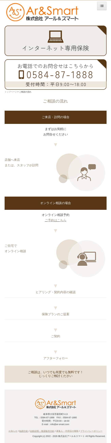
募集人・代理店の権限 (67, 431)
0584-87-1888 (47, 417)
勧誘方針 (23, 431)
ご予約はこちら (55, 220)
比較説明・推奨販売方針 (42, 431)
